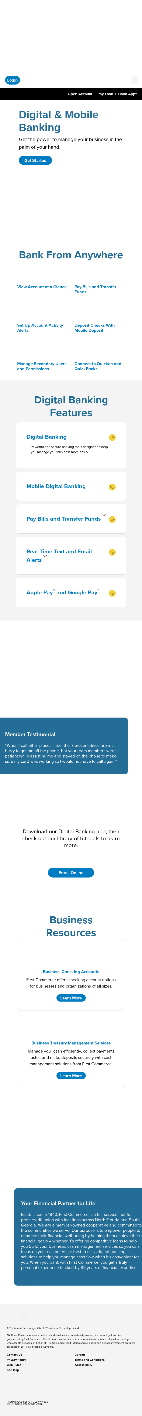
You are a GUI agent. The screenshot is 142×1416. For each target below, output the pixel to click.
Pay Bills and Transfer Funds (71, 518)
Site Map (13, 1370)
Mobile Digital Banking (71, 486)
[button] (12, 80)
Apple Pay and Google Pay (71, 592)
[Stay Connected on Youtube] (10, 1317)
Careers (80, 1354)
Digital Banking (71, 436)
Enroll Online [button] (71, 872)
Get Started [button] (35, 160)
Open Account (80, 94)
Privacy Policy (16, 1360)
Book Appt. (128, 94)
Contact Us (14, 1354)
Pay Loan (105, 94)
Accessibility (83, 1365)
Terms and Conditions (90, 1360)
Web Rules (14, 1365)
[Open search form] (135, 80)
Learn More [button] (71, 998)
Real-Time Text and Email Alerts (71, 555)
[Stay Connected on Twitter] (24, 1317)
